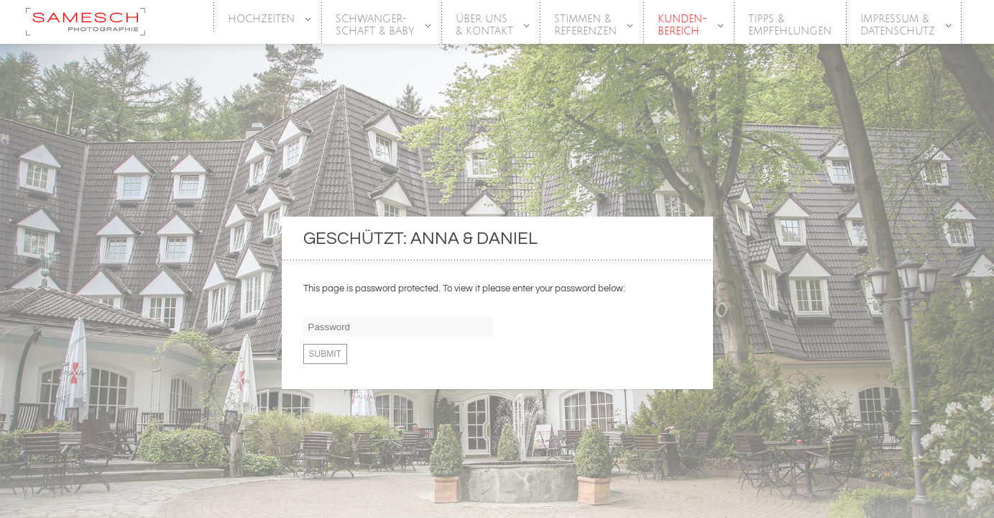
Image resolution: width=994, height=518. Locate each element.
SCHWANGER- (376, 25)
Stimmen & (586, 25)
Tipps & (790, 25)
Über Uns (485, 25)
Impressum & (898, 25)
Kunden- (683, 25)
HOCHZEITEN (261, 19)
